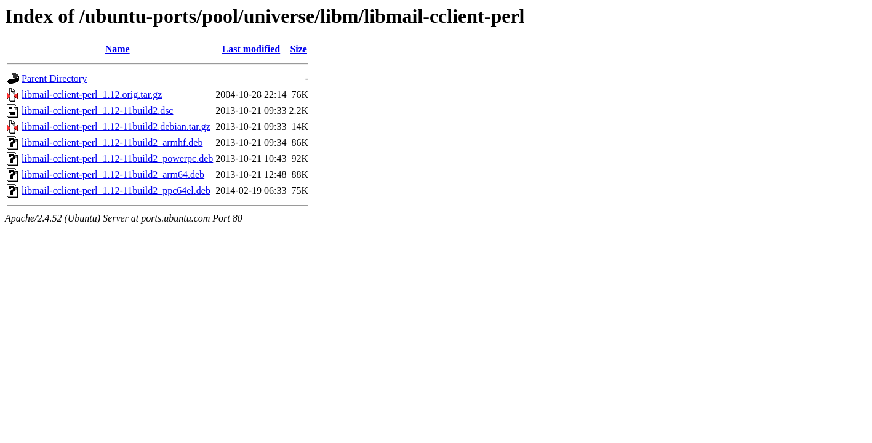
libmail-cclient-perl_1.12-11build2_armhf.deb (112, 142)
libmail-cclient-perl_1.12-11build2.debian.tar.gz (116, 126)
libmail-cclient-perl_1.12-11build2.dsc (97, 110)
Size (298, 49)
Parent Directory (54, 78)
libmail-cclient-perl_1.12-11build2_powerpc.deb (117, 158)
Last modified (251, 49)
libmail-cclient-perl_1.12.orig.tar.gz (92, 94)
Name (117, 49)
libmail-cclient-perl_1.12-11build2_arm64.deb (113, 174)
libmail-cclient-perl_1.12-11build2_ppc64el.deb (116, 190)
